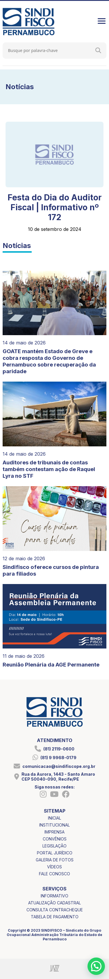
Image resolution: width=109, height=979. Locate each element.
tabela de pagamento (54, 916)
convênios (55, 838)
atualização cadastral (54, 902)
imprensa (54, 831)
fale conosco (54, 873)
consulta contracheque (54, 909)
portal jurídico (54, 852)
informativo (54, 895)
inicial (54, 817)
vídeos (54, 866)
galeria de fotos (55, 859)
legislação (54, 845)
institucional (54, 824)
